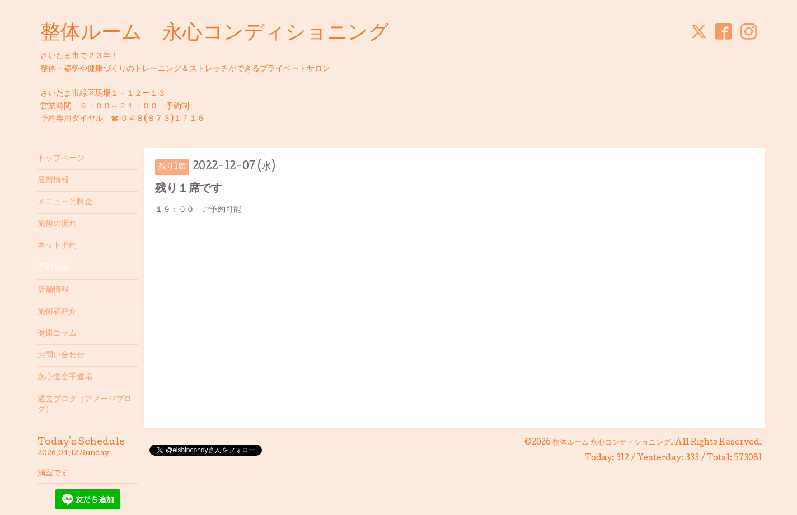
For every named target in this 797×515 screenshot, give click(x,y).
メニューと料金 (64, 202)
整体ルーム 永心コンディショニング (214, 34)
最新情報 (53, 180)
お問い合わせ (61, 355)
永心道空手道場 (64, 377)
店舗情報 (53, 290)
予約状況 (53, 267)
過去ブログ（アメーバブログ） (84, 404)
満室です (53, 473)
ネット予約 (57, 246)
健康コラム (57, 333)
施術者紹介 (57, 312)
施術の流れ (57, 224)
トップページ (61, 158)
